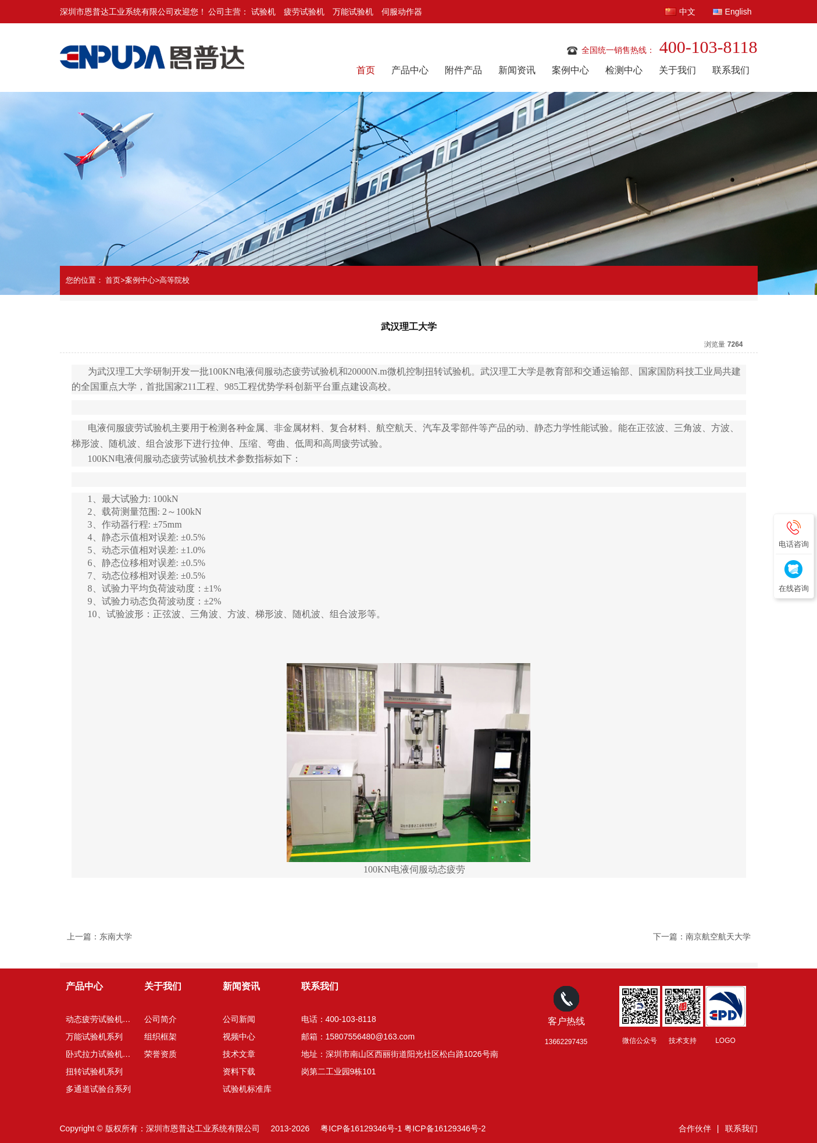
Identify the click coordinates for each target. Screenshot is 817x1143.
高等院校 (174, 280)
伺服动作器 (401, 11)
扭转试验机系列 (94, 1071)
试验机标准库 (247, 1089)
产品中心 (410, 70)
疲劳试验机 (304, 11)
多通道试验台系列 (98, 1089)
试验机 (263, 11)
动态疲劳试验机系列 (102, 1019)
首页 (365, 70)
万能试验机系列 (94, 1036)
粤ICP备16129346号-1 (361, 1128)
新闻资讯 (517, 70)
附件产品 (463, 70)
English (738, 11)
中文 (687, 11)
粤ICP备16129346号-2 (445, 1128)
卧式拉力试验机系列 (102, 1054)
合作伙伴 (695, 1128)
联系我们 (731, 70)
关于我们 (677, 70)
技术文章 (239, 1054)
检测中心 (624, 70)
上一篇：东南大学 (99, 936)
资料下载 (239, 1071)
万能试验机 (353, 11)
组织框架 (160, 1036)
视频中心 (239, 1036)
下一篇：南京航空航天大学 (702, 936)
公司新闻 (239, 1019)
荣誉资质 (160, 1054)
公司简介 (160, 1019)
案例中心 (570, 70)
